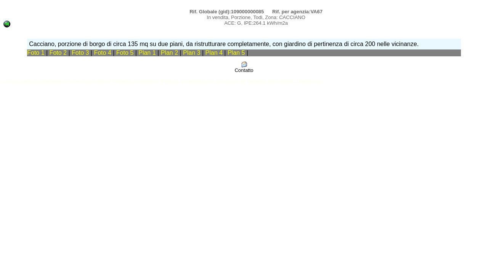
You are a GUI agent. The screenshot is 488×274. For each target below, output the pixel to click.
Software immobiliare (135, 81)
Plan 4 (215, 52)
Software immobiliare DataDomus (284, 81)
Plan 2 (170, 52)
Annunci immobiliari (89, 81)
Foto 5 (124, 52)
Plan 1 (147, 52)
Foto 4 (102, 52)
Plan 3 (192, 52)
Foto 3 (80, 52)
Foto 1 (35, 52)
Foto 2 (58, 52)
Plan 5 (237, 52)
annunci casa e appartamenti (35, 81)
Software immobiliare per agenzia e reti (203, 81)
